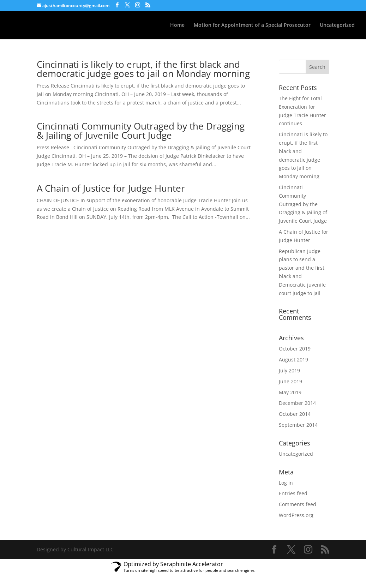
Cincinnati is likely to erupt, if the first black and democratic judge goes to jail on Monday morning (143, 69)
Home (177, 25)
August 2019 (293, 359)
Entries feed (293, 493)
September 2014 (298, 424)
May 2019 (290, 392)
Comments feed (297, 504)
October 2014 (295, 414)
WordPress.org (296, 515)
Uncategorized (337, 25)
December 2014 (297, 403)
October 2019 (295, 348)
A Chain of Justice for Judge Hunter (111, 188)
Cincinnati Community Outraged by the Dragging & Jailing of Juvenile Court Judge (141, 131)
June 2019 (290, 381)
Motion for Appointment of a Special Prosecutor (252, 25)
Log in (286, 482)
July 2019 (289, 370)
